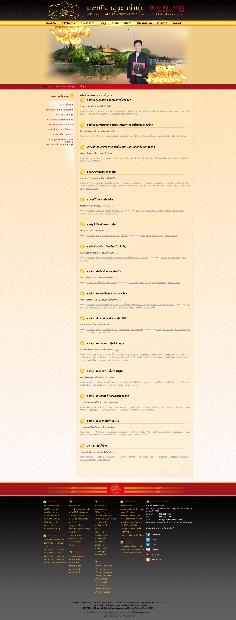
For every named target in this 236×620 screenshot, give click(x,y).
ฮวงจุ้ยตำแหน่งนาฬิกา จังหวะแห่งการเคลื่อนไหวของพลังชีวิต (120, 125)
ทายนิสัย (155, 186)
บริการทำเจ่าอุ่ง (101, 585)
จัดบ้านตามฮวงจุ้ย (148, 111)
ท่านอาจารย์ (87, 23)
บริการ (127, 23)
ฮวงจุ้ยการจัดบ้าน (159, 283)
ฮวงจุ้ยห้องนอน (171, 354)
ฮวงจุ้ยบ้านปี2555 (100, 114)
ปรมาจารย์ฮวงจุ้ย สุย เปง (54, 553)
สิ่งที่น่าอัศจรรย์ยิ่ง (51, 522)
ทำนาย (162, 186)
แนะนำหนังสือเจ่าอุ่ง (77, 538)
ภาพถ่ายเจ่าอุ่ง (75, 542)
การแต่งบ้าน (95, 307)
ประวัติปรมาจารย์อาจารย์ (54, 540)
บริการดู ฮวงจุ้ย (101, 579)
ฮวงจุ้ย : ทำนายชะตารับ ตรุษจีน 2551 (107, 318)
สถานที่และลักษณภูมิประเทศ (59, 109)
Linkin (154, 545)
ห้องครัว (164, 258)
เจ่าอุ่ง (102, 23)
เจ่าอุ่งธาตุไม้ (74, 572)
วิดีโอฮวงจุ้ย (100, 512)
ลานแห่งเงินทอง (50, 525)
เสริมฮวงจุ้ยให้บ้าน (97, 445)
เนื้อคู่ (175, 186)
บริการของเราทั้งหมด (103, 566)
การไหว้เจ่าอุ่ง (74, 522)
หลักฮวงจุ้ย (100, 136)
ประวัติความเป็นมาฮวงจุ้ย (105, 519)
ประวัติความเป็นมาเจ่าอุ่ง (79, 509)
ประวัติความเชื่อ (50, 512)
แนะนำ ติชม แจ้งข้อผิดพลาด (132, 549)
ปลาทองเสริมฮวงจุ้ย (163, 158)
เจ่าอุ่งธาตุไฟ (74, 569)
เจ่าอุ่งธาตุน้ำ (74, 559)
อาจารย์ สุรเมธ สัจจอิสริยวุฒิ (55, 562)
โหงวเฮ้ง (93, 332)
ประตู (154, 236)
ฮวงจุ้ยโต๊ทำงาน (94, 360)
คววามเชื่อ (133, 283)
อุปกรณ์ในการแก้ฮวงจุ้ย (100, 199)
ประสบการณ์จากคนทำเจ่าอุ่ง (59, 144)
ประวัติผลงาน (144, 23)
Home (45, 86)
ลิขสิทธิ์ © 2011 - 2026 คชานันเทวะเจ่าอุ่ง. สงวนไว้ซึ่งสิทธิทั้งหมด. (118, 612)
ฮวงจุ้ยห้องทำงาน (175, 183)
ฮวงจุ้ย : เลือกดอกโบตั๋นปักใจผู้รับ (105, 371)
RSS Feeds (156, 560)
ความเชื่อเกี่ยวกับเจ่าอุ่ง (78, 519)
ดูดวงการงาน (168, 330)
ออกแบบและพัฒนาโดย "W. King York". (119, 616)
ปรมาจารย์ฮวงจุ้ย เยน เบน (54, 549)
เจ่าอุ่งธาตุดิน (74, 562)
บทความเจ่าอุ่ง (75, 535)
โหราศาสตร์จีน (168, 305)
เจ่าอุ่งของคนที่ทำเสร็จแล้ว (60, 124)
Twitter (154, 540)
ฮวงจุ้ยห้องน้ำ (93, 186)
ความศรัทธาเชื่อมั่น (51, 515)
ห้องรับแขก (123, 307)
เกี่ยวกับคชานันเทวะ (52, 506)
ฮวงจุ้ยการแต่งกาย (102, 535)
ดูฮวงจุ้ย (99, 183)
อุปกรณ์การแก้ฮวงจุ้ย (88, 213)
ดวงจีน (158, 330)
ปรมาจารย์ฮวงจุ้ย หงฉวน (54, 556)
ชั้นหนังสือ (113, 307)
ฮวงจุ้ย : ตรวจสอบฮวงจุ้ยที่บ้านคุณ (105, 343)
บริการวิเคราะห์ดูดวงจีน (104, 589)
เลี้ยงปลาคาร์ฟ (178, 158)
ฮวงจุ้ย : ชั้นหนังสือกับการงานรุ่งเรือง (107, 293)
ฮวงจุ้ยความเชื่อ (101, 525)
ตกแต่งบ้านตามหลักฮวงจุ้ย (101, 172)
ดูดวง (128, 186)
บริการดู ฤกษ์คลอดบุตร (104, 572)
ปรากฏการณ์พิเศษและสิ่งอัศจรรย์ (61, 140)
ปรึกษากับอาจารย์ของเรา (131, 553)
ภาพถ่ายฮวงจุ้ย (101, 522)
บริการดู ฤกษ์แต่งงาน (103, 576)
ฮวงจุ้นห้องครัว (174, 258)
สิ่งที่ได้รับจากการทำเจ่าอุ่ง (79, 515)
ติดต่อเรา (177, 23)
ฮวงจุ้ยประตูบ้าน (110, 111)
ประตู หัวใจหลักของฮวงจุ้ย (101, 224)
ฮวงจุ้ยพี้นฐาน (123, 111)
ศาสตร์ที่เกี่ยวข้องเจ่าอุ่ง (78, 512)
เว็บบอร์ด (162, 23)
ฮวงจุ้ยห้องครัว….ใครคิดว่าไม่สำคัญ (106, 246)
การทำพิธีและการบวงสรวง (60, 119)
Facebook (156, 535)
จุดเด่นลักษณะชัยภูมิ (52, 519)
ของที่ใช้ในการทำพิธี (63, 134)
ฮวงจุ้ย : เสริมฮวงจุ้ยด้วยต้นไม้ (103, 421)
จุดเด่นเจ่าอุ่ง (74, 532)
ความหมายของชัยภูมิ (52, 529)
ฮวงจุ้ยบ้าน (97, 111)
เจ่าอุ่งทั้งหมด (74, 506)
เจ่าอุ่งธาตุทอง (75, 566)
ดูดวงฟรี (147, 186)
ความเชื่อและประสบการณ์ (131, 546)
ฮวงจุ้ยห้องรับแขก (116, 114)
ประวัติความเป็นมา (51, 509)
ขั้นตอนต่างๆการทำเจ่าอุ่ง (79, 529)
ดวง (137, 211)
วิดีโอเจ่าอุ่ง (73, 545)
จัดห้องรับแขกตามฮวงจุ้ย (167, 111)
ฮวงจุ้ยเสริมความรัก (122, 330)
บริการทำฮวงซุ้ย (101, 582)
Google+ (155, 555)
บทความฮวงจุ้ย (101, 509)
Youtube (155, 550)
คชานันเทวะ (68, 23)
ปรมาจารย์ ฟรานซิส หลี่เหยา (55, 559)
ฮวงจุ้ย (114, 23)
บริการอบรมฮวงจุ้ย (102, 592)
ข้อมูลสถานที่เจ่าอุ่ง (77, 525)
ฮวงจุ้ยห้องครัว (142, 258)
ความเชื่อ (91, 136)
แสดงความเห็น (130, 114)
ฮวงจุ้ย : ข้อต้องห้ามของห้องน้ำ (104, 271)
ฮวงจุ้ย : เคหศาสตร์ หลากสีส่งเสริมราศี (108, 396)
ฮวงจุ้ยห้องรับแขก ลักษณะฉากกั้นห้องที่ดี (109, 100)
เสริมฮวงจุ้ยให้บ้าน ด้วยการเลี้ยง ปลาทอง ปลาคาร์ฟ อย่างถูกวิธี (121, 147)
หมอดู (181, 211)
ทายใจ (168, 211)
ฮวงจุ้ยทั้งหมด (100, 506)
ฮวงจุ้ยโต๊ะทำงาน (107, 186)
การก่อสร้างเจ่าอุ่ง (64, 114)
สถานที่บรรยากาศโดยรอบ (60, 129)
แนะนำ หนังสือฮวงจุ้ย (103, 515)
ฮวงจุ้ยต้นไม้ (100, 542)
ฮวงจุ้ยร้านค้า (100, 555)
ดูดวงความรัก (137, 186)
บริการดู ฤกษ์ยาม (102, 569)
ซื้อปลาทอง (149, 158)
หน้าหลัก (51, 23)
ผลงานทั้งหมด (66, 104)
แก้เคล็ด (138, 307)
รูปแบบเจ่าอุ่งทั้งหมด (77, 556)
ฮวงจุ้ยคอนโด (124, 183)
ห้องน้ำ (141, 283)
